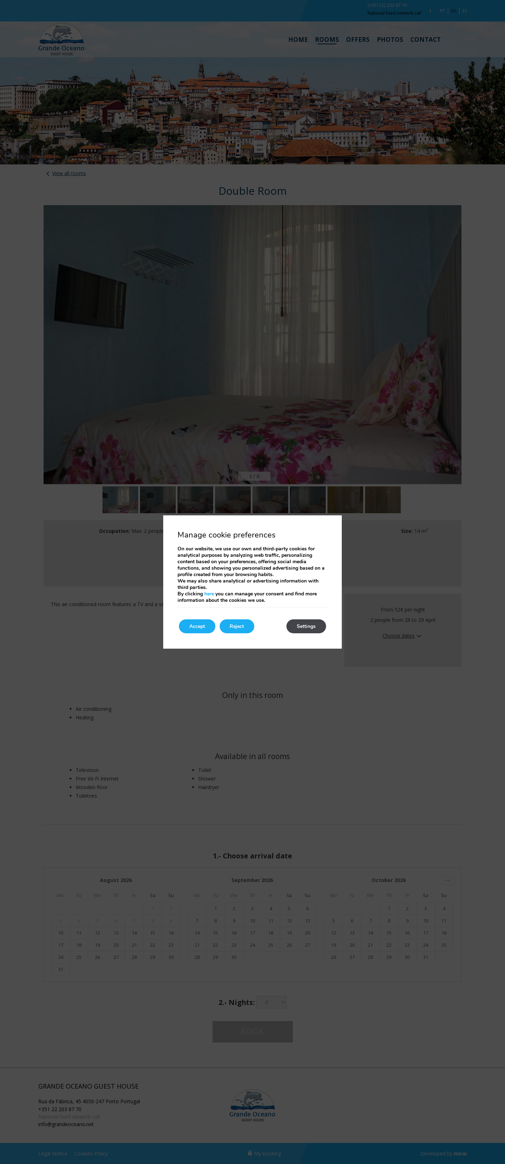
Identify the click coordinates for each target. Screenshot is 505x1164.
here (209, 593)
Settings (305, 626)
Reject (238, 626)
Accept (197, 626)
